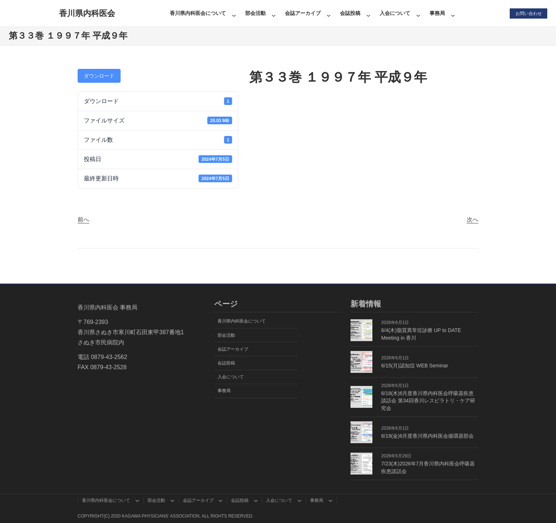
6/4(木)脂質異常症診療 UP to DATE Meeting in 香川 (421, 334)
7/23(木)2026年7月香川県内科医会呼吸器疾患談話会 (428, 467)
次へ (472, 219)
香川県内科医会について (197, 13)
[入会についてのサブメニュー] (418, 13)
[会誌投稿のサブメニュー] (368, 13)
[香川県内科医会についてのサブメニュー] (233, 13)
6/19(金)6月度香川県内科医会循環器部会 (427, 436)
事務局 (437, 13)
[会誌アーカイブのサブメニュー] (328, 13)
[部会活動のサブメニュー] (273, 13)
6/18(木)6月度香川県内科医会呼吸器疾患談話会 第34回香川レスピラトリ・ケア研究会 (428, 400)
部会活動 (255, 13)
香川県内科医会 (87, 13)
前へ (83, 219)
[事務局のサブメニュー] (452, 13)
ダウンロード (99, 76)
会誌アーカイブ (302, 13)
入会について (394, 13)
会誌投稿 (350, 13)
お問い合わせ (528, 13)
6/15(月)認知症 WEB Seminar (414, 365)
